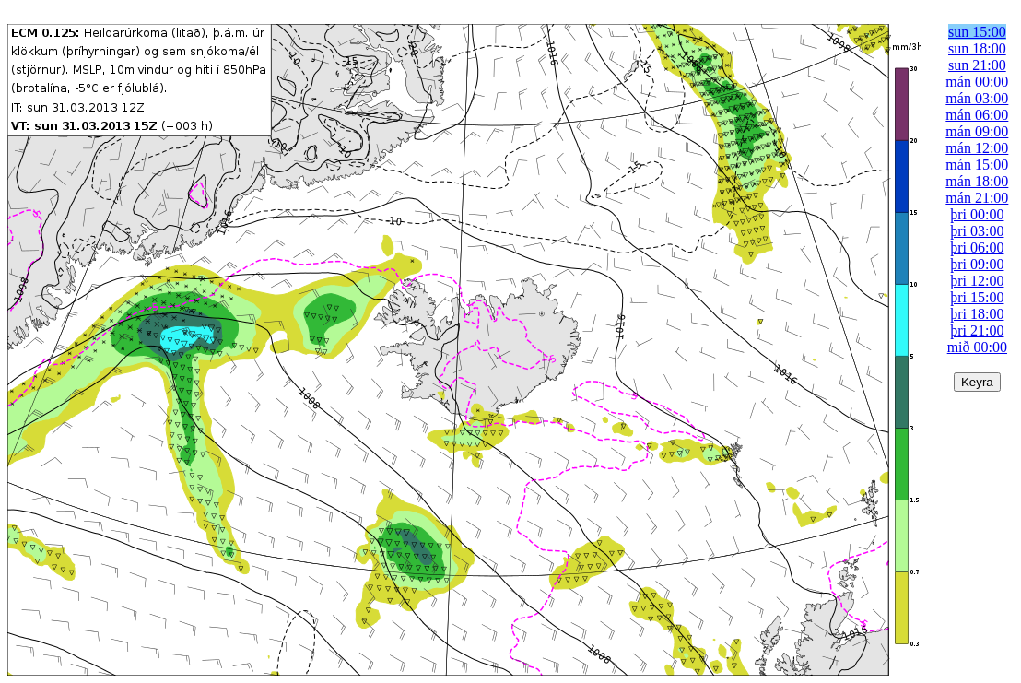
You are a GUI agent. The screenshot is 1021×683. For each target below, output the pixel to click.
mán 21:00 (976, 198)
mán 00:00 (976, 81)
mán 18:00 (976, 181)
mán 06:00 (976, 115)
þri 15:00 (976, 297)
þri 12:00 (976, 281)
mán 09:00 (976, 131)
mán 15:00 (976, 164)
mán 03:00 (976, 98)
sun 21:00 (977, 65)
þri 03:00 (976, 231)
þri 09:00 (976, 264)
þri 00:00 (976, 214)
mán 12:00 (976, 148)
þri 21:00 (976, 330)
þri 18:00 (976, 314)
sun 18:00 (977, 48)
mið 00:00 (977, 347)
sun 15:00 (977, 32)
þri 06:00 (976, 247)
